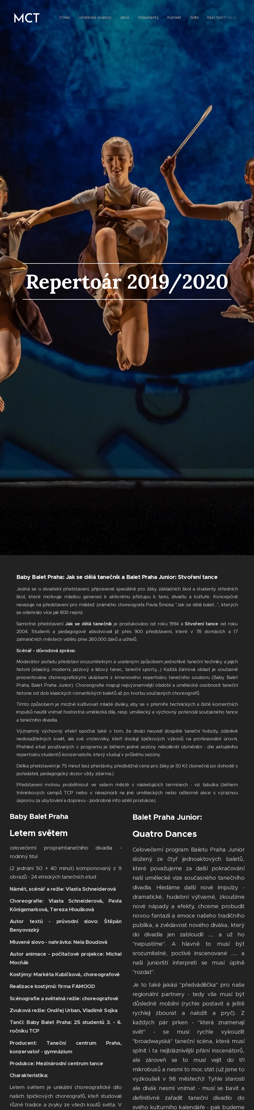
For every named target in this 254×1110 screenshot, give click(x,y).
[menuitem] (177, 18)
